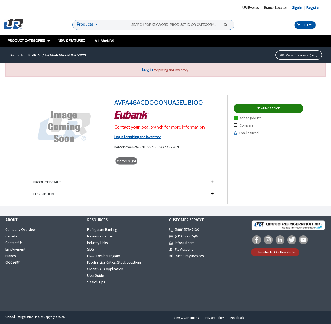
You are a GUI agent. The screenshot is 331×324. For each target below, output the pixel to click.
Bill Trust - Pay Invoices (186, 256)
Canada (11, 236)
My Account (181, 249)
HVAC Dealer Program (103, 256)
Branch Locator (275, 8)
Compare (243, 125)
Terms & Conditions (185, 318)
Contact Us (13, 243)
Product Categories (29, 41)
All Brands (104, 41)
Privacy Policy (214, 318)
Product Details (49, 182)
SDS (90, 249)
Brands (10, 256)
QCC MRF (12, 262)
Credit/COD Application (105, 269)
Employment (15, 249)
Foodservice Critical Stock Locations (114, 262)
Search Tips (96, 282)
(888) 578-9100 (184, 230)
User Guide (95, 275)
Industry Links (97, 243)
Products (85, 24)
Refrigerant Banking (102, 230)
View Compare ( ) (298, 55)
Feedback (237, 318)
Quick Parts (30, 55)
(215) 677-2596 (183, 236)
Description (45, 194)
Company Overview (20, 230)
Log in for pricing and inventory (137, 137)
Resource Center (100, 236)
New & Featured (71, 41)
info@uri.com (181, 243)
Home (11, 55)
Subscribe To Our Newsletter (275, 252)
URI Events (250, 8)
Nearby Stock (268, 108)
